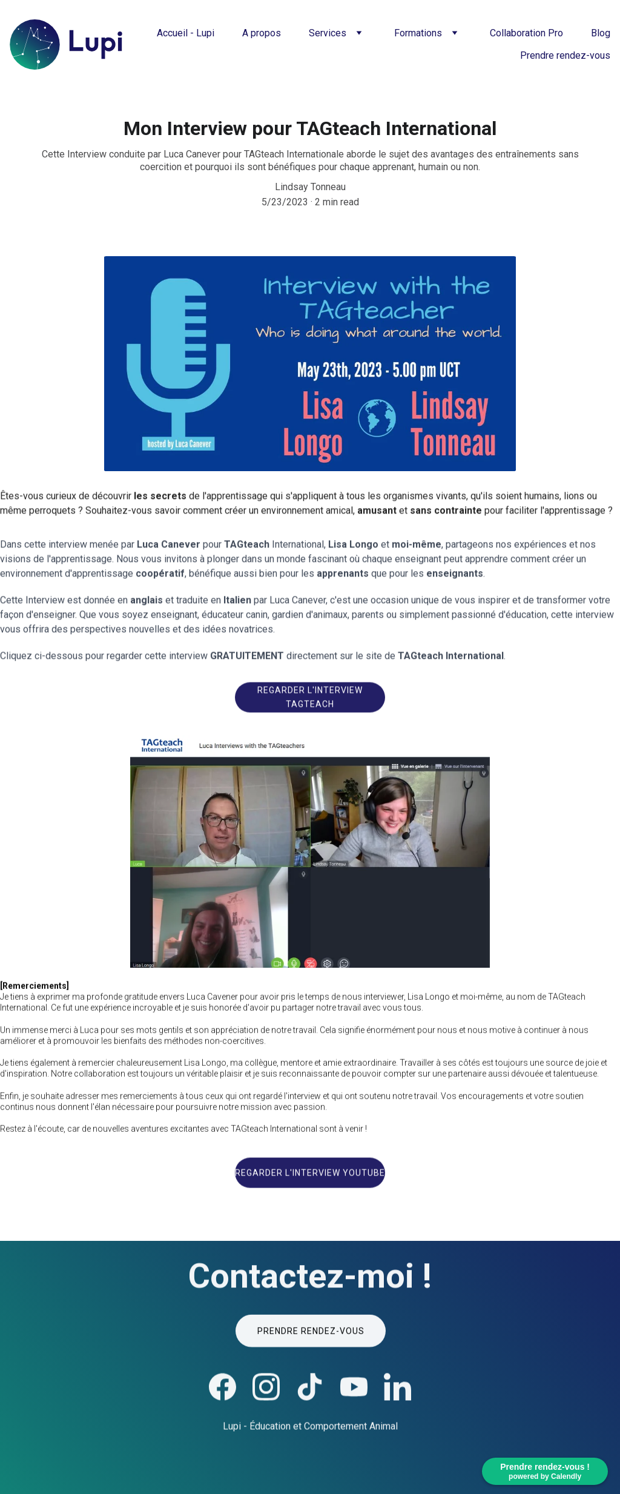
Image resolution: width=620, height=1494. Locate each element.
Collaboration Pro (526, 33)
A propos (261, 33)
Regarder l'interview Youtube (309, 1175)
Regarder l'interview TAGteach (310, 699)
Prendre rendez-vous (565, 55)
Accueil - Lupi (185, 33)
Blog (600, 33)
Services (327, 33)
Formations (418, 33)
